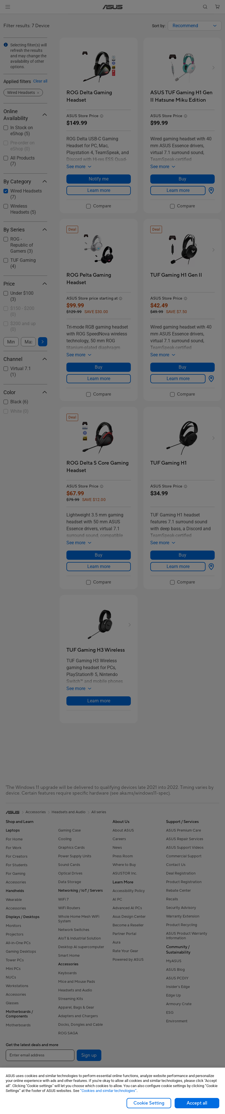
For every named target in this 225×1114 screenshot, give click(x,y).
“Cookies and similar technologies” (108, 1091)
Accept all (197, 1103)
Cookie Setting (148, 1103)
